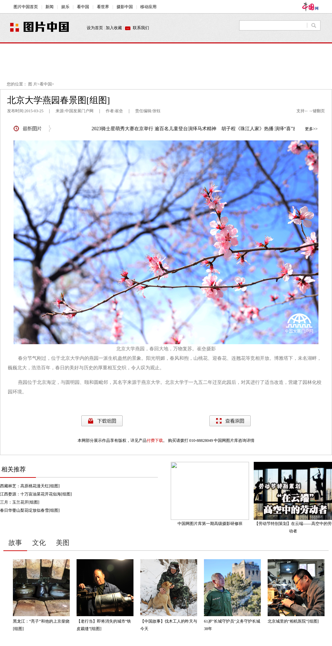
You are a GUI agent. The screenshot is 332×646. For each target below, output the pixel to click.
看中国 (46, 84)
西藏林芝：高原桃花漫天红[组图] (30, 486)
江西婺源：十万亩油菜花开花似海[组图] (36, 494)
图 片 (32, 84)
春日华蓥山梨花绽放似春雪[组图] (30, 510)
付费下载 (155, 440)
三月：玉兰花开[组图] (19, 502)
